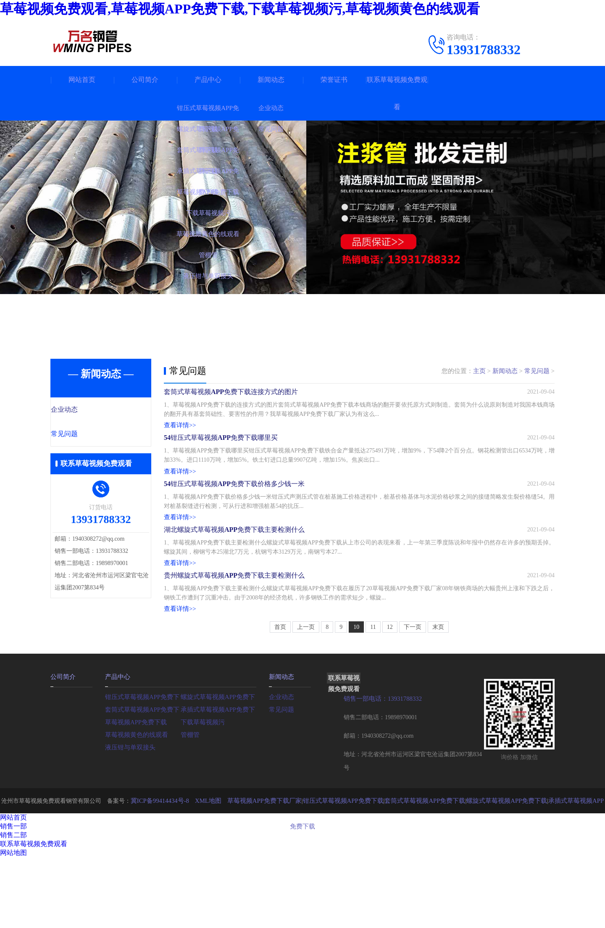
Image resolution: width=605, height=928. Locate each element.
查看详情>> (179, 433)
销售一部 (13, 896)
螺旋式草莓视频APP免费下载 (218, 767)
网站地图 (13, 923)
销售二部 (13, 905)
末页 (438, 698)
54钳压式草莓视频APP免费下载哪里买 (221, 458)
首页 (280, 698)
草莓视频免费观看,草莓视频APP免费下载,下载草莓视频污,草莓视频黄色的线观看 (240, 8)
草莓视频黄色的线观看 (134, 805)
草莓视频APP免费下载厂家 (260, 871)
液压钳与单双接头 (128, 817)
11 (373, 698)
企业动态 (82, 410)
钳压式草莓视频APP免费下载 (143, 767)
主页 (479, 371)
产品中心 (208, 79)
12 (390, 698)
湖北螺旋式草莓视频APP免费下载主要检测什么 (234, 578)
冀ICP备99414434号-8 (160, 871)
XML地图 (206, 871)
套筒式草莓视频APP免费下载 (143, 779)
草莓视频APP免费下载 (134, 792)
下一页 (412, 698)
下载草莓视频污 (201, 792)
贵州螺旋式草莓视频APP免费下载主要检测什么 (234, 638)
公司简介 (145, 79)
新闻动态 (271, 79)
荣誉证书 (334, 79)
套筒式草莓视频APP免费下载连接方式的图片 (231, 398)
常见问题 (82, 434)
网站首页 (81, 79)
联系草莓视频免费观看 (397, 93)
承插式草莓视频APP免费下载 (218, 779)
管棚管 (189, 805)
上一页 (306, 698)
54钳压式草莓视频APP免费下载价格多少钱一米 (234, 518)
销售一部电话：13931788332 (380, 769)
